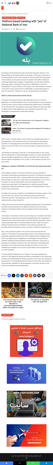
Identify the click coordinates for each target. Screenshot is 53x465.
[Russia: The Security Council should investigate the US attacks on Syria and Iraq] (6, 130)
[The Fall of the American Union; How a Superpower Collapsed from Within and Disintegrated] (6, 122)
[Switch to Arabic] (26, 458)
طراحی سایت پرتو (16, 456)
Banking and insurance (21, 14)
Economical (11, 14)
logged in (11, 319)
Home (4, 14)
